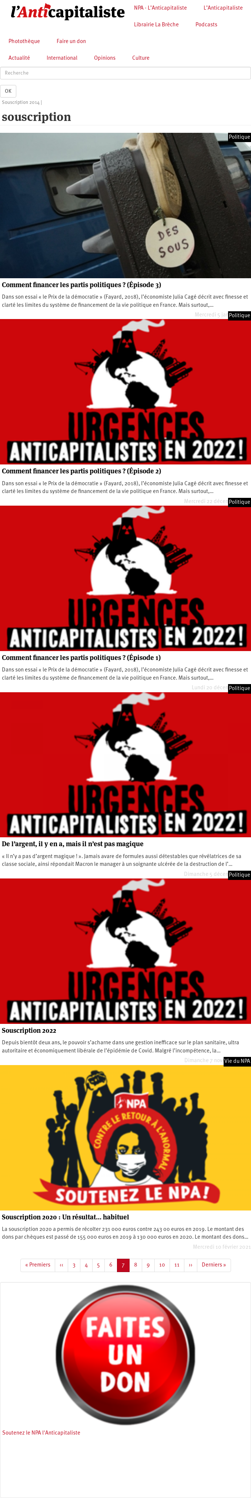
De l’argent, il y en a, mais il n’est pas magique (73, 844)
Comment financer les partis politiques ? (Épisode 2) (81, 471)
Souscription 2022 (29, 1030)
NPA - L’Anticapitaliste (160, 8)
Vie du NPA (237, 1061)
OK (8, 91)
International (62, 58)
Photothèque (24, 42)
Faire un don (71, 42)
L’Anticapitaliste (223, 8)
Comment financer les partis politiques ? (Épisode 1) (81, 657)
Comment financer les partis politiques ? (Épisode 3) (81, 284)
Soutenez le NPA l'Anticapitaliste (41, 1433)
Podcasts (206, 25)
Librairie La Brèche (156, 25)
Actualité (19, 58)
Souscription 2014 (21, 102)
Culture (141, 58)
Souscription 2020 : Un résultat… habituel (65, 1217)
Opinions (105, 58)
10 (164, 1264)
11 (179, 1264)
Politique (239, 137)
